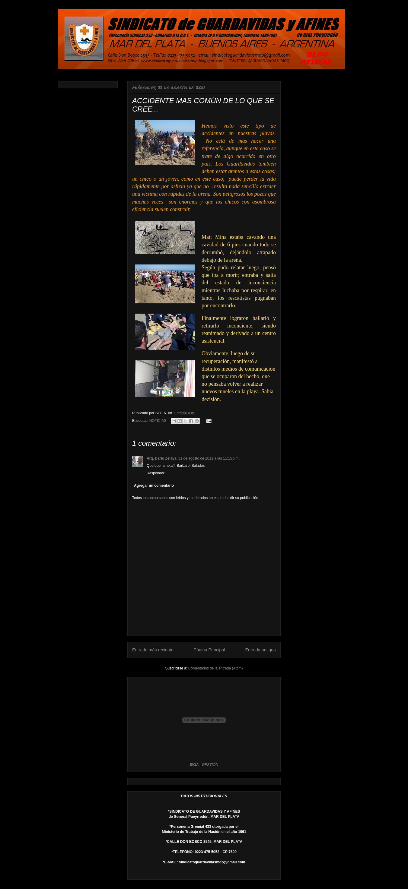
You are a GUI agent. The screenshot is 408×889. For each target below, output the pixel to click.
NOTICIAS (158, 421)
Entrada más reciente (153, 649)
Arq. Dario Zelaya (162, 458)
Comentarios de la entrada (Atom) (215, 668)
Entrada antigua (260, 649)
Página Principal (209, 649)
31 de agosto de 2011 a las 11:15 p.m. (209, 458)
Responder (155, 473)
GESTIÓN (210, 765)
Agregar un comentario (154, 485)
